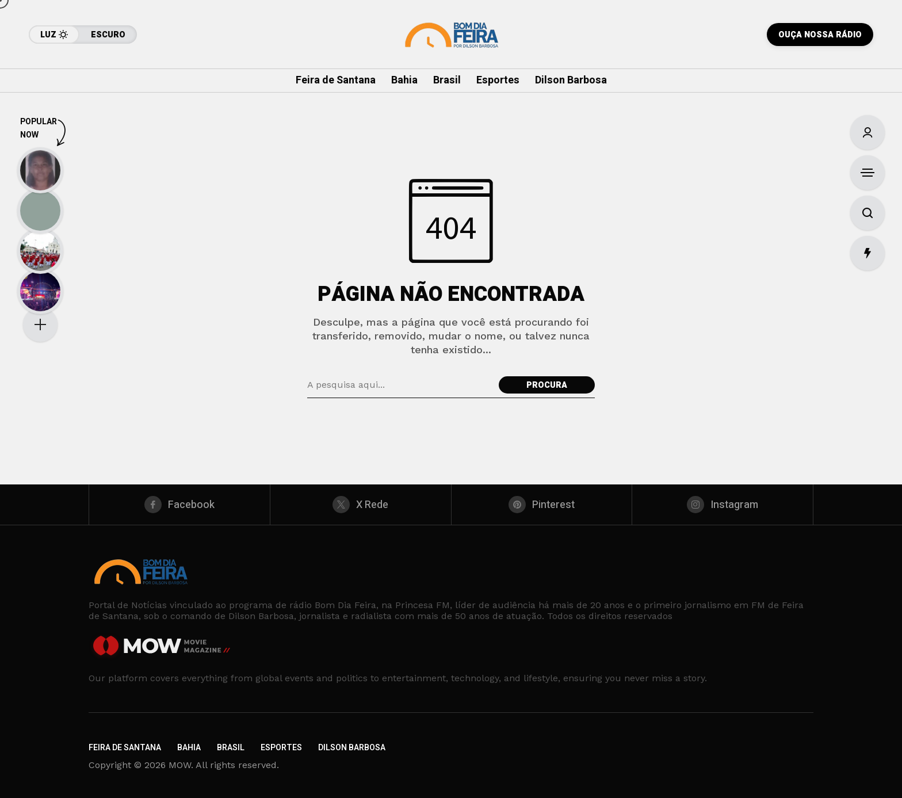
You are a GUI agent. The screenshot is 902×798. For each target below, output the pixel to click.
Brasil (230, 748)
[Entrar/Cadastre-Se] (867, 132)
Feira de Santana (125, 748)
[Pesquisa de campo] (400, 385)
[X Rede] (360, 504)
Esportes (281, 748)
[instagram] (722, 504)
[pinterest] (542, 504)
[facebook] (179, 504)
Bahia (189, 748)
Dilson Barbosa (351, 748)
